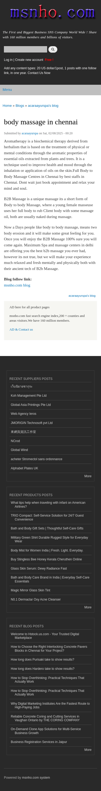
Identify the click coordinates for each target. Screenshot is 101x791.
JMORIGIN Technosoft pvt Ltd (32, 423)
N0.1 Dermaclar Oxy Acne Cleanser (36, 599)
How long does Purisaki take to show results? (42, 659)
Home (7, 106)
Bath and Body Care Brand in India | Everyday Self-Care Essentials (50, 579)
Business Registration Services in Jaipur (39, 742)
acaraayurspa (30, 133)
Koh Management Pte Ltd (29, 395)
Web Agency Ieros (23, 414)
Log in (8, 60)
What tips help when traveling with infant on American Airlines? (48, 504)
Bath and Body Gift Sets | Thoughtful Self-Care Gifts (47, 528)
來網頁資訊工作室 (23, 432)
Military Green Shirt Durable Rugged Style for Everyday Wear (49, 539)
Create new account (29, 60)
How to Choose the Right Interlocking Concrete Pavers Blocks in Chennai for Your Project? (49, 648)
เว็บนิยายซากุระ (21, 386)
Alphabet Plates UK (24, 468)
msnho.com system (36, 777)
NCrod (15, 441)
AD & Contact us (21, 329)
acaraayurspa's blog (43, 106)
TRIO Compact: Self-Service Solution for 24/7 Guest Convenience (47, 517)
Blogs (20, 106)
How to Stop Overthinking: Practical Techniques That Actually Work (47, 679)
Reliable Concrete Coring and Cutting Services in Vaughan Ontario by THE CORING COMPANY (45, 718)
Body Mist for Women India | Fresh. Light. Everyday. (47, 550)
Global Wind (19, 450)
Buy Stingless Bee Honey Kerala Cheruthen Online (46, 559)
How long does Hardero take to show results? (42, 669)
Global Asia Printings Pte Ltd (31, 405)
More (88, 476)
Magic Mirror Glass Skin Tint (30, 590)
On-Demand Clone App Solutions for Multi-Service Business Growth (46, 731)
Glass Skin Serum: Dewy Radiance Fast (39, 568)
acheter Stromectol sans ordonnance (36, 459)
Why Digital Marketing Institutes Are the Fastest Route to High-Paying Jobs (50, 705)
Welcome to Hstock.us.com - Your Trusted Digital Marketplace (45, 636)
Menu (7, 90)
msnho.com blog (17, 285)
